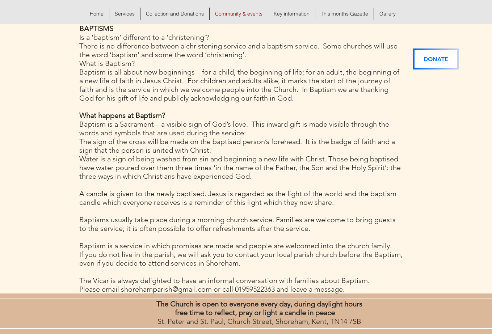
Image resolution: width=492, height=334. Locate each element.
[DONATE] (436, 58)
